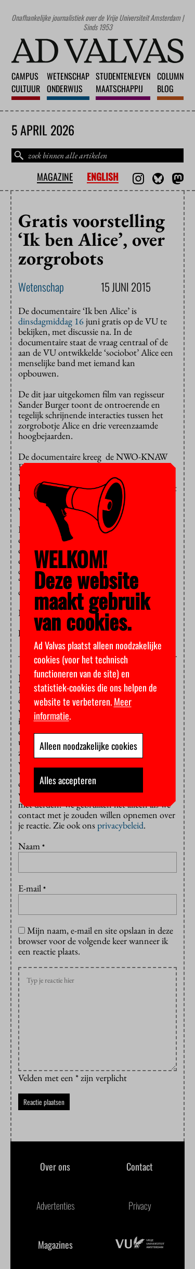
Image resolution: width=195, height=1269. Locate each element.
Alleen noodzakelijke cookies (88, 745)
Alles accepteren (68, 780)
